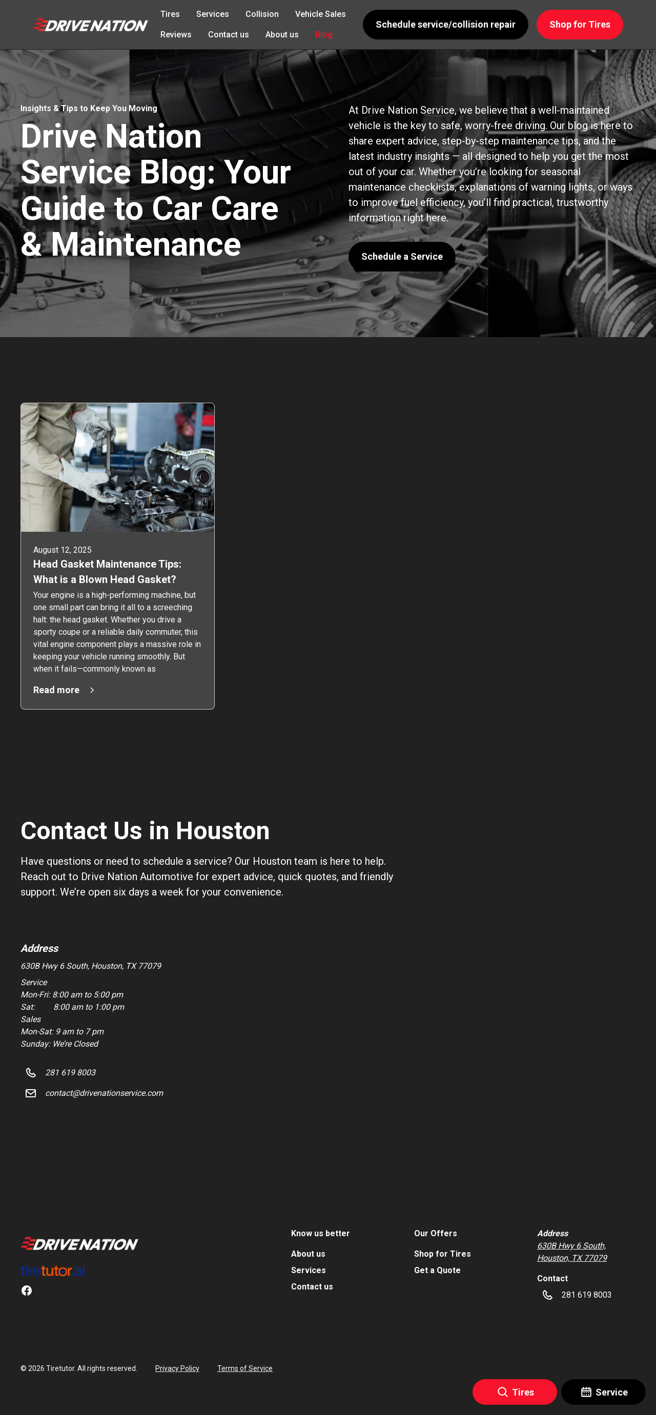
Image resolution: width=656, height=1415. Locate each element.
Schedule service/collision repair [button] (446, 24)
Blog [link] (324, 34)
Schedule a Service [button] (402, 256)
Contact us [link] (228, 34)
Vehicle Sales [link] (320, 14)
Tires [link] (170, 14)
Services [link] (212, 14)
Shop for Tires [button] (579, 24)
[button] (90, 24)
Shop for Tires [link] (442, 1254)
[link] (79, 1243)
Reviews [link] (176, 34)
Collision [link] (262, 14)
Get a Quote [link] (437, 1270)
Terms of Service (245, 1368)
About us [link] (282, 34)
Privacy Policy (177, 1368)
